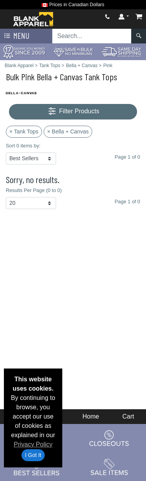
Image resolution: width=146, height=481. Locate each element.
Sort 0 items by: (23, 146)
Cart (128, 416)
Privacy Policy (33, 444)
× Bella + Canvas (68, 131)
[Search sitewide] (92, 36)
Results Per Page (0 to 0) (34, 190)
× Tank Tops (24, 131)
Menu (16, 36)
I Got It (33, 455)
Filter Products (73, 111)
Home (91, 416)
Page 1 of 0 (127, 201)
